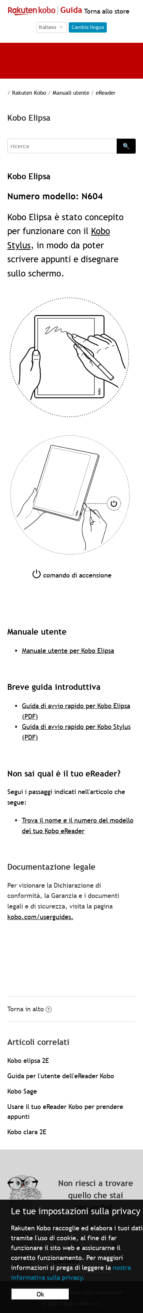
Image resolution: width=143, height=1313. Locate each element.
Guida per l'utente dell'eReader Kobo (60, 1076)
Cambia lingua (88, 27)
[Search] (62, 146)
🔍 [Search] (126, 146)
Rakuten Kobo (29, 92)
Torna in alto (29, 1009)
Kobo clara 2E (26, 1132)
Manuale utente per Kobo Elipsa (68, 650)
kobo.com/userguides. (40, 917)
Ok (40, 1294)
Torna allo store (105, 11)
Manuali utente (71, 92)
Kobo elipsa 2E (28, 1060)
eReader (106, 92)
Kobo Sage (22, 1091)
